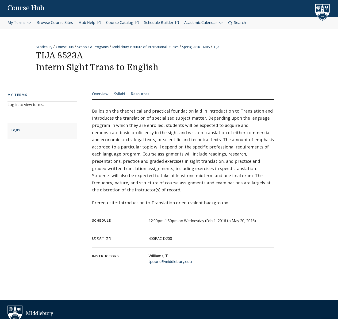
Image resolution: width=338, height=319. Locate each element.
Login (15, 130)
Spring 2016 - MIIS (196, 47)
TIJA (216, 47)
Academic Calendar (203, 22)
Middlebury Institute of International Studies (145, 47)
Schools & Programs (93, 47)
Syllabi (119, 93)
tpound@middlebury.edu (170, 261)
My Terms (19, 22)
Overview (100, 93)
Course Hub (26, 8)
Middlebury (44, 47)
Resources (140, 93)
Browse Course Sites (55, 22)
